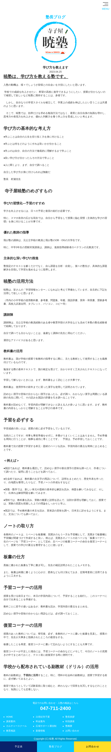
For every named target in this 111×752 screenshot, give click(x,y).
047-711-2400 (55, 708)
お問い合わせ (72, 731)
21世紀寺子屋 (43, 717)
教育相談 (10, 731)
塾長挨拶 (70, 717)
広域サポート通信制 (46, 726)
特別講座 (70, 721)
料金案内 (40, 721)
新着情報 (40, 731)
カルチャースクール (16, 726)
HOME (9, 717)
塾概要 (68, 726)
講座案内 (10, 721)
